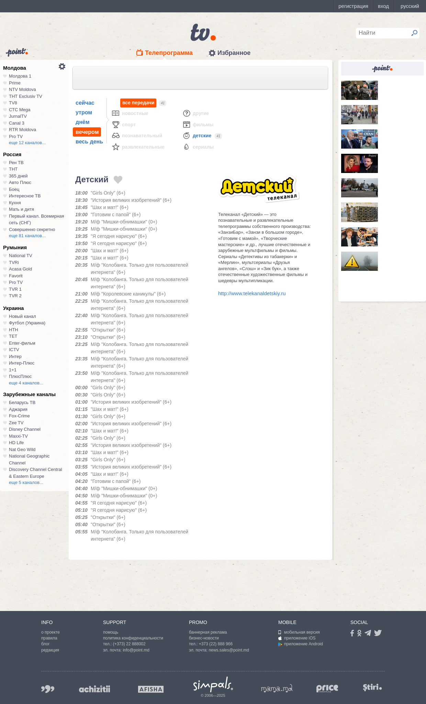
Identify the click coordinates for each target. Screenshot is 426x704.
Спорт (123, 124)
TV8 (13, 102)
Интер (15, 356)
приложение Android (300, 644)
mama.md (277, 688)
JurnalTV (18, 116)
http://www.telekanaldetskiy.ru (251, 293)
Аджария (18, 409)
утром (84, 112)
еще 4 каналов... (26, 382)
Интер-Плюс (21, 363)
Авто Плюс (20, 182)
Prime (15, 82)
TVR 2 (15, 295)
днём (83, 122)
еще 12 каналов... (27, 142)
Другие (195, 113)
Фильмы (198, 124)
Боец (14, 189)
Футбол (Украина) (27, 322)
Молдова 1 (20, 76)
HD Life (16, 442)
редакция (50, 650)
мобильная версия (299, 632)
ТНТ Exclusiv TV (25, 96)
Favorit (16, 275)
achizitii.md (94, 689)
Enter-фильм (22, 343)
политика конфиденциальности (133, 638)
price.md (327, 689)
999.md (47, 689)
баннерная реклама (208, 632)
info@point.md (136, 650)
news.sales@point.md (229, 650)
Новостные (129, 113)
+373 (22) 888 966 (216, 644)
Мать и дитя (21, 209)
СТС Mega (19, 109)
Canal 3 (16, 123)
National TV (20, 255)
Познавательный (136, 135)
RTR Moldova (22, 129)
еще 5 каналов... (26, 482)
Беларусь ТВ (22, 402)
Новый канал (22, 316)
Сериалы (198, 146)
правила (49, 638)
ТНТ (13, 169)
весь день (89, 142)
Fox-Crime (19, 415)
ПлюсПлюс (20, 376)
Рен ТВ (16, 162)
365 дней (18, 175)
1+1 (12, 369)
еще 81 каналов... (27, 235)
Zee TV (16, 422)
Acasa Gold (20, 269)
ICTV (14, 349)
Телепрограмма (169, 52)
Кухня (15, 202)
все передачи (138, 103)
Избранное (233, 52)
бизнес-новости (204, 638)
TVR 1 (15, 289)
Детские (196, 135)
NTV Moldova (22, 89)
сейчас (85, 103)
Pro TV (16, 136)
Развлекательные (138, 146)
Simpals (213, 684)
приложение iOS (297, 638)
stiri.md (372, 687)
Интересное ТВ (25, 195)
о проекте (50, 632)
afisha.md (151, 689)
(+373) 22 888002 (129, 644)
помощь (110, 632)
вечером (87, 132)
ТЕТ (13, 336)
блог (45, 644)
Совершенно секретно (32, 229)
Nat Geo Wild (22, 449)
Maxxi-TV (18, 436)
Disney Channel (25, 429)
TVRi (14, 262)
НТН (13, 329)
